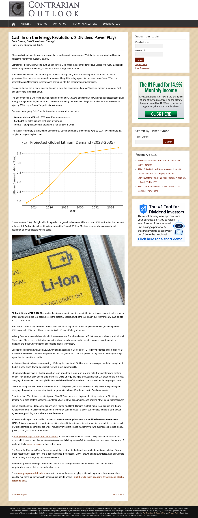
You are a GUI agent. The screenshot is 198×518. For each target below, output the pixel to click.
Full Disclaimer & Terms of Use (154, 513)
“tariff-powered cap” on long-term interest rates (35, 436)
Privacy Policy (174, 513)
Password (140, 50)
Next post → (119, 494)
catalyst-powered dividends (32, 473)
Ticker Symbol (142, 137)
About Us (42, 23)
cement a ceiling (34, 444)
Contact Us (59, 23)
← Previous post (20, 494)
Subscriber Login (112, 23)
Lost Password (142, 68)
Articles (26, 23)
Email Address (142, 42)
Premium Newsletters (84, 23)
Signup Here (141, 64)
